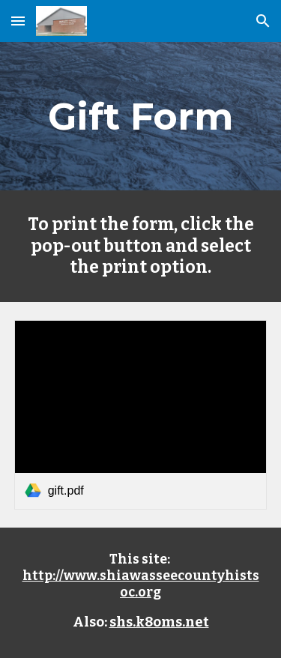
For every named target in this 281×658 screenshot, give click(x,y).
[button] (18, 20)
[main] (141, 116)
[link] (141, 415)
